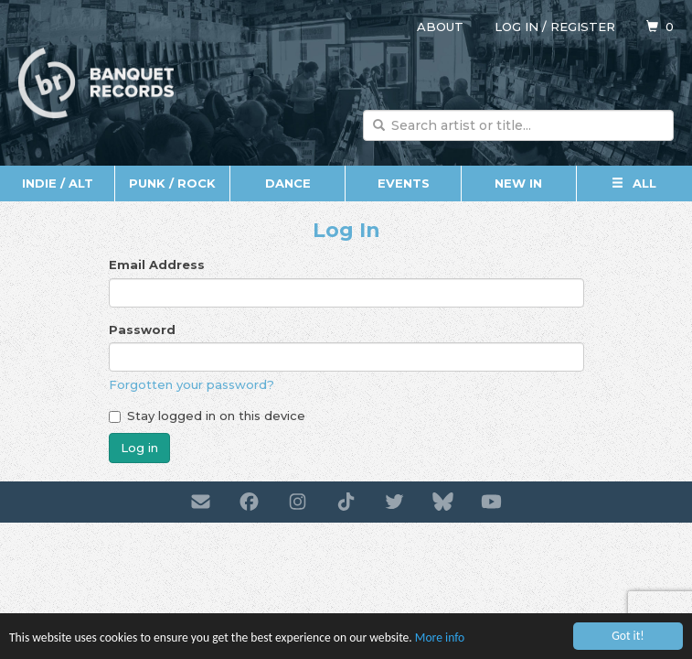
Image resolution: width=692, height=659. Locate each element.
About (440, 26)
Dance (288, 183)
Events (404, 183)
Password (142, 329)
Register (582, 26)
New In (518, 183)
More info (439, 637)
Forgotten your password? (191, 384)
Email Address (157, 264)
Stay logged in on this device (207, 415)
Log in (516, 26)
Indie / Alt (57, 183)
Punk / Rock (172, 183)
